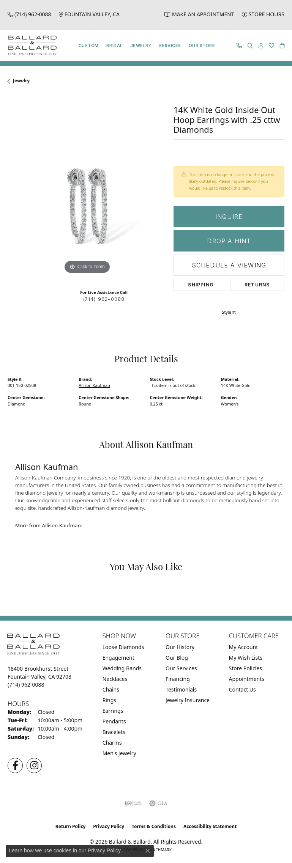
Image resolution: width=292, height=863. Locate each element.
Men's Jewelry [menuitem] (119, 753)
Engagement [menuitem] (118, 657)
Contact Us (242, 689)
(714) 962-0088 (104, 299)
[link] (29, 14)
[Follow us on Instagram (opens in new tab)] (34, 765)
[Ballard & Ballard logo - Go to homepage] (30, 45)
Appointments (246, 678)
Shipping (200, 285)
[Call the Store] (26, 684)
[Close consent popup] (147, 851)
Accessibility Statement (210, 826)
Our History (180, 647)
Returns (257, 285)
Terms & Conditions (154, 826)
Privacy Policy (108, 826)
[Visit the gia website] (158, 803)
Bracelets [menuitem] (114, 732)
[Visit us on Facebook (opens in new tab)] (15, 765)
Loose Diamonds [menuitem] (123, 647)
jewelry (21, 80)
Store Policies (245, 668)
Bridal (114, 45)
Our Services (181, 668)
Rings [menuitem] (109, 700)
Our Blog (177, 657)
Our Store (202, 45)
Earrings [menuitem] (113, 710)
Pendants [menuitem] (114, 721)
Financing (178, 678)
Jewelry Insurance (188, 700)
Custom (89, 45)
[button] (250, 45)
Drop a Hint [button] (229, 241)
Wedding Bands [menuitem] (122, 668)
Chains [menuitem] (111, 689)
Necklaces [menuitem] (115, 678)
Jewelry (141, 45)
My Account (243, 647)
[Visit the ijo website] (133, 803)
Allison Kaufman (94, 385)
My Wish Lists (246, 657)
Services (170, 45)
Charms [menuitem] (112, 742)
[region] (87, 197)
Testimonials (181, 689)
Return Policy (70, 826)
